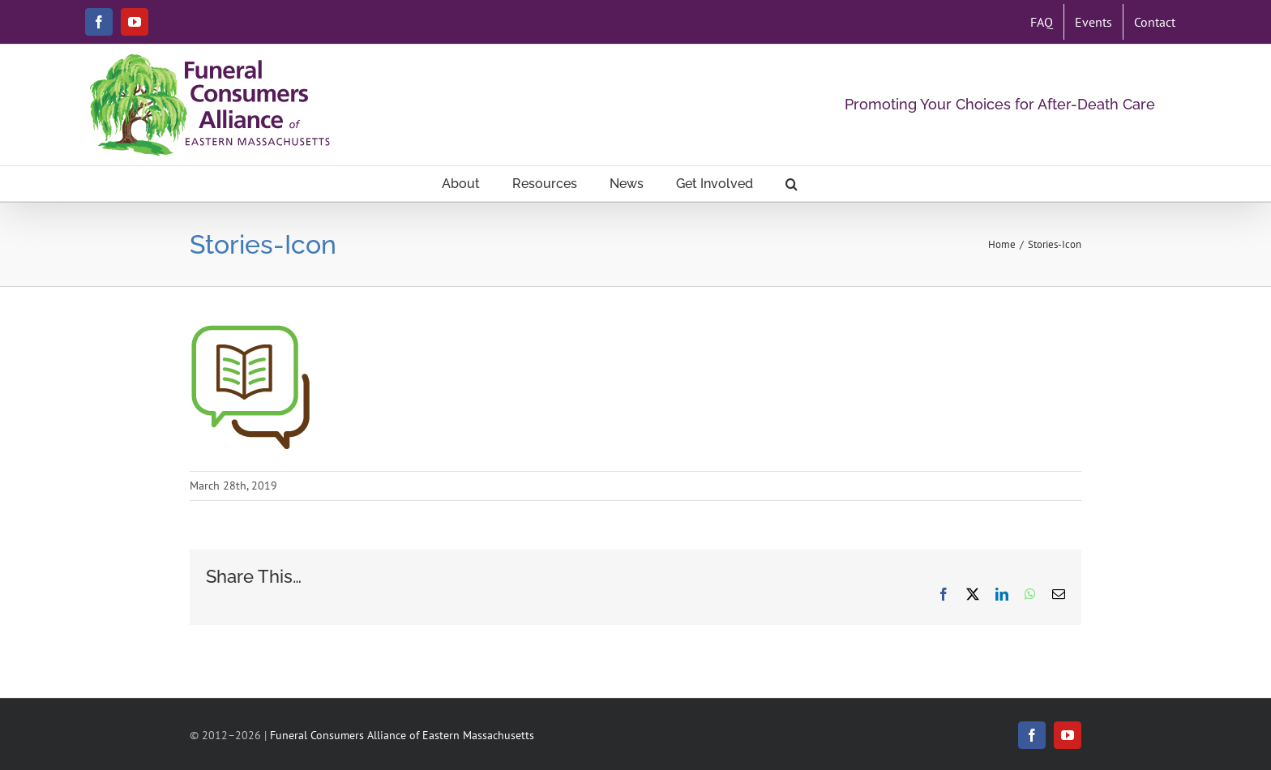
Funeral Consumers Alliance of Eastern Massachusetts (402, 734)
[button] (791, 183)
